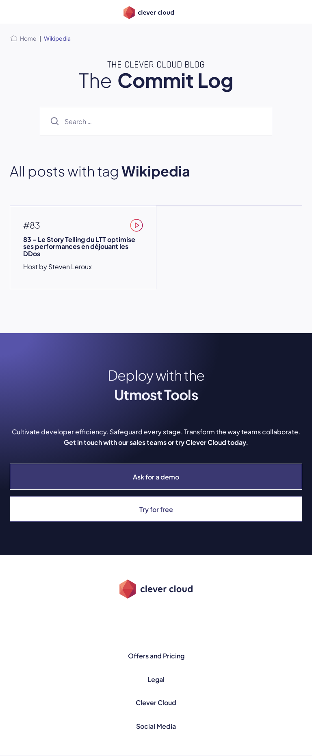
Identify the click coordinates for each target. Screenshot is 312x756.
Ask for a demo (156, 477)
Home (28, 38)
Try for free (156, 509)
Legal (156, 679)
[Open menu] (15, 12)
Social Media (156, 726)
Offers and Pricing (156, 655)
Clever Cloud (156, 702)
